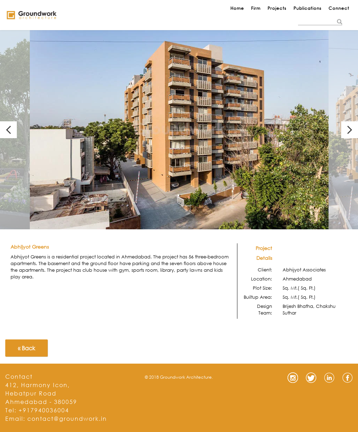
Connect (339, 8)
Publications (307, 8)
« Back (26, 348)
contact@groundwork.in (67, 418)
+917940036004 (44, 410)
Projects (277, 8)
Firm (256, 8)
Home (237, 8)
